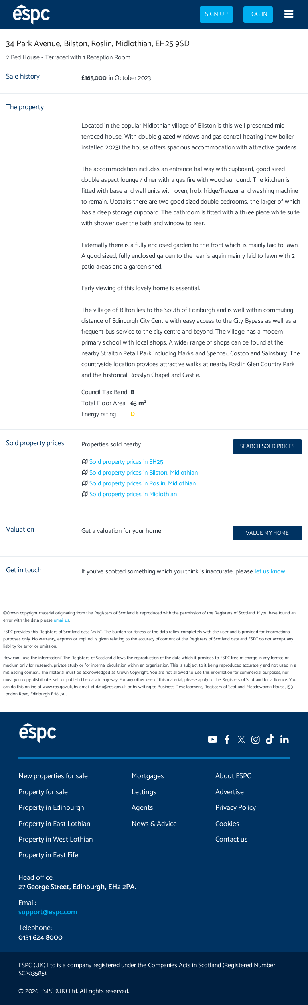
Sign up (216, 14)
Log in (257, 14)
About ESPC (233, 776)
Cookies (227, 824)
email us (61, 620)
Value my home (267, 533)
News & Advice (154, 824)
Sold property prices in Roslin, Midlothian (142, 483)
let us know (270, 571)
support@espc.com (47, 912)
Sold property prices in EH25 (126, 462)
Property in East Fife (48, 855)
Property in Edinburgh (51, 808)
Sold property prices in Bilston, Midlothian (143, 472)
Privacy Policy (235, 808)
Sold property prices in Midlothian (133, 494)
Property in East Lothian (54, 824)
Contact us (231, 840)
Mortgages (148, 776)
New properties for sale (53, 776)
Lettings (144, 792)
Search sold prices (267, 446)
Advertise (229, 792)
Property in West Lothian (55, 840)
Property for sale (43, 792)
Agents (142, 808)
